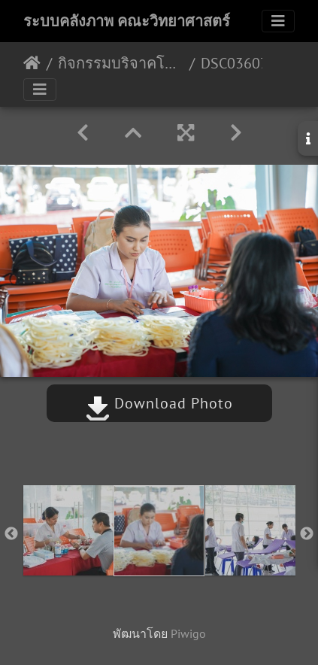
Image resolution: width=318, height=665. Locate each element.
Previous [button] (11, 534)
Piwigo (188, 633)
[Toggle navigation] (278, 21)
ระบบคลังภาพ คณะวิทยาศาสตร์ (126, 21)
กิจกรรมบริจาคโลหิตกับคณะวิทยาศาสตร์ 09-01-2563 (120, 63)
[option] (68, 530)
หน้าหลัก (32, 63)
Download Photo (159, 403)
